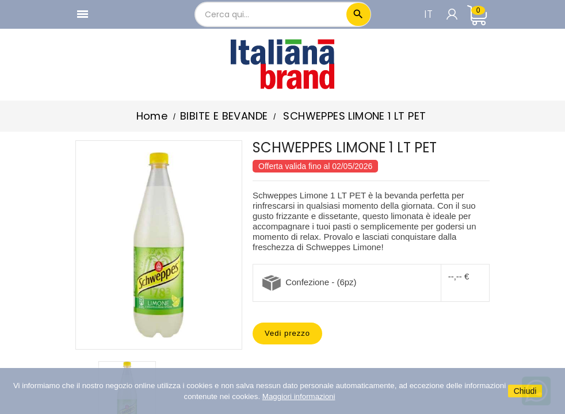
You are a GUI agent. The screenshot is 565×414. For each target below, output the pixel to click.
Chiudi (525, 391)
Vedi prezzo (287, 333)
